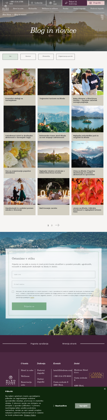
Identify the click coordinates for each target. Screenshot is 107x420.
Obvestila (46, 56)
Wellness (25, 376)
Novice (28, 56)
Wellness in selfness (50, 8)
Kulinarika (33, 8)
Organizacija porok (65, 56)
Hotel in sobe (18, 8)
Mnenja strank (69, 343)
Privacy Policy (30, 415)
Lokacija (36, 3)
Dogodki (95, 3)
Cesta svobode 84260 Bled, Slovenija (60, 385)
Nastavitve (60, 406)
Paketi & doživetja (71, 3)
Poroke (65, 8)
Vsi (10, 56)
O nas (53, 3)
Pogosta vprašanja (39, 343)
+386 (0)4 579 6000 (62, 376)
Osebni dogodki (79, 8)
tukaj (32, 297)
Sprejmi (82, 406)
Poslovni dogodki (97, 8)
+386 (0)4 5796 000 (14, 3)
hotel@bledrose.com (62, 370)
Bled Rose (7, 15)
